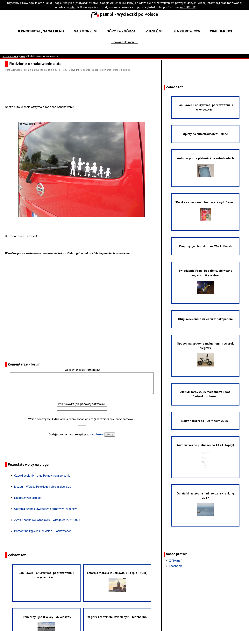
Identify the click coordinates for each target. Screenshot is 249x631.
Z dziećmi (154, 31)
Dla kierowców (186, 31)
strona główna (10, 56)
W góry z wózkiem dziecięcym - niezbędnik (117, 617)
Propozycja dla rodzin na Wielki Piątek (205, 246)
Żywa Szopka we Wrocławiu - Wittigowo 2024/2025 (47, 520)
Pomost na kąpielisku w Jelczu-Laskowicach (42, 531)
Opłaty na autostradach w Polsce (205, 134)
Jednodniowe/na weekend (40, 31)
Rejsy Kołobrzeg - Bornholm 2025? (205, 421)
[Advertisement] (83, 94)
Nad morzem (85, 31)
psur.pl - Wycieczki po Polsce (124, 14)
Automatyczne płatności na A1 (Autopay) (205, 455)
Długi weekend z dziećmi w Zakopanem (205, 319)
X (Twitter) (175, 560)
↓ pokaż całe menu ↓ (124, 42)
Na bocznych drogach (28, 498)
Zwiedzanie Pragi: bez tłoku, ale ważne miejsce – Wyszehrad (205, 281)
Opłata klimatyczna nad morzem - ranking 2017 (205, 504)
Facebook (175, 566)
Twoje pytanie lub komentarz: (81, 370)
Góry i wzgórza (121, 31)
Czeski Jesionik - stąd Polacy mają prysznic (42, 475)
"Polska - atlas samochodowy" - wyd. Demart (205, 211)
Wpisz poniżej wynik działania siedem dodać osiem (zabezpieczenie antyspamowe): (81, 419)
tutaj (72, 7)
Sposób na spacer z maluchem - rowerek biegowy (205, 354)
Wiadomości (221, 31)
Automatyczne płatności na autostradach (205, 167)
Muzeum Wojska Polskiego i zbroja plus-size (42, 486)
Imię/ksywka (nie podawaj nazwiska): (81, 404)
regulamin (96, 434)
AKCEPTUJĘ (188, 7)
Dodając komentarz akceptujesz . (76, 434)
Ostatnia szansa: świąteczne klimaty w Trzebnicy (45, 509)
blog (22, 56)
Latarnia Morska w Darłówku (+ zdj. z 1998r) (117, 581)
